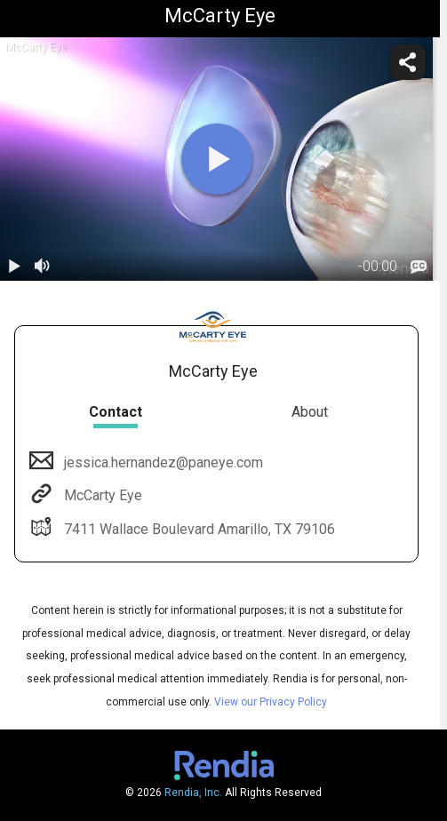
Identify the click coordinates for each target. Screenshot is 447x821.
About (309, 411)
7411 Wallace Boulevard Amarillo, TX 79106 (197, 529)
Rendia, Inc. (193, 792)
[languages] (418, 266)
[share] (408, 62)
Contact (115, 411)
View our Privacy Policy (270, 702)
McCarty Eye (101, 495)
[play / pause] (14, 266)
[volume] (42, 266)
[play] (216, 159)
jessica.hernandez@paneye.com (161, 462)
